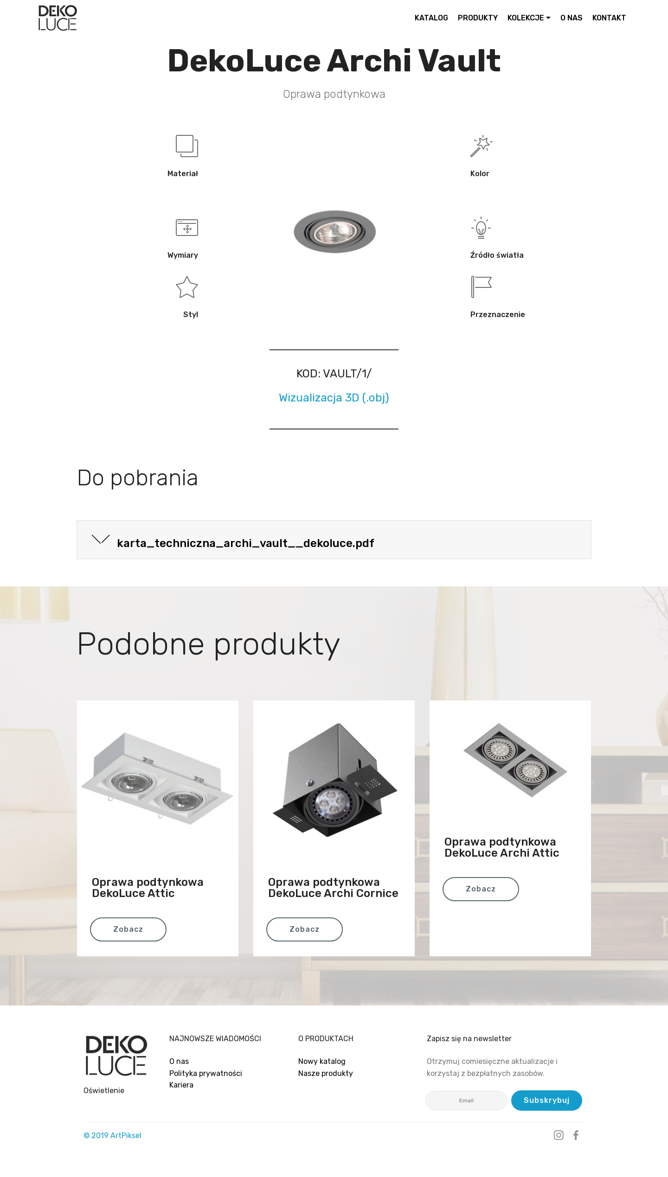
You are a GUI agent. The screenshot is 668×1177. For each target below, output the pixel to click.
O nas (179, 1061)
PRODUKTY (478, 17)
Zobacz (128, 929)
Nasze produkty (325, 1073)
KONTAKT (609, 17)
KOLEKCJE (525, 17)
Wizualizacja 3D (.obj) (334, 397)
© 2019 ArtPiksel (112, 1135)
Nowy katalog (322, 1061)
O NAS (571, 17)
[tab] (334, 540)
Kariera (181, 1085)
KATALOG (431, 17)
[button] (334, 539)
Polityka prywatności (205, 1073)
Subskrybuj (547, 1100)
